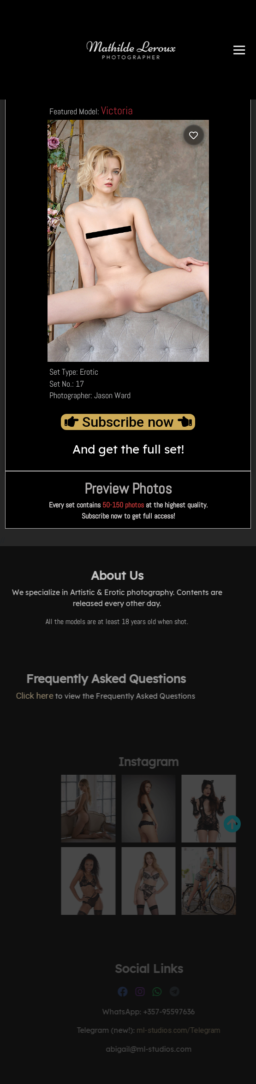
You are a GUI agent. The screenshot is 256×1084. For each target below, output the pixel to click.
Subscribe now (128, 422)
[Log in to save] (193, 135)
